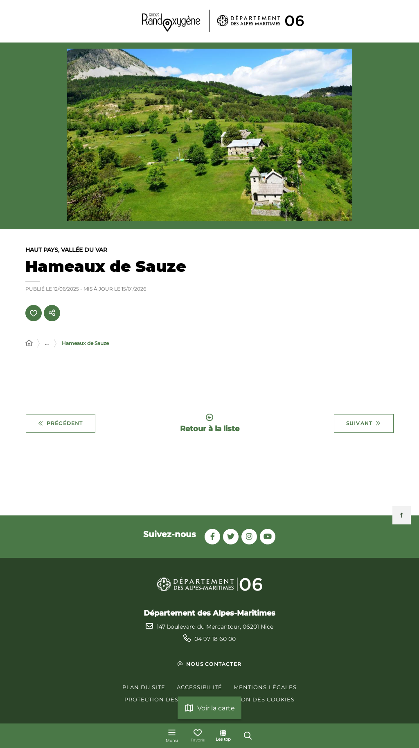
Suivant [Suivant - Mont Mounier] (363, 424)
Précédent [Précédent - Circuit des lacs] (60, 424)
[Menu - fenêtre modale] (172, 735)
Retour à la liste (209, 424)
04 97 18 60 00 (215, 639)
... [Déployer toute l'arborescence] (47, 344)
